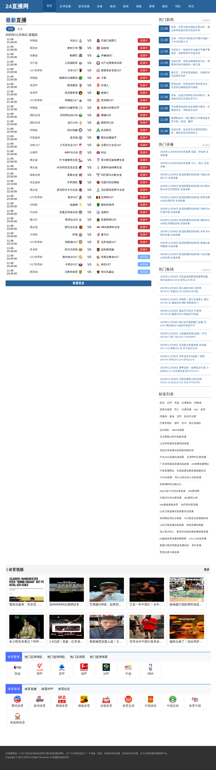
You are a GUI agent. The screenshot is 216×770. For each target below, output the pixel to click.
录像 (100, 6)
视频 (139, 6)
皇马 (184, 423)
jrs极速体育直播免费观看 (173, 538)
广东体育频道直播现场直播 (174, 464)
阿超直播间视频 (194, 525)
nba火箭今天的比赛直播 (173, 491)
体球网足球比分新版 (171, 518)
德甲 (176, 423)
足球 (169, 402)
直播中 (144, 40)
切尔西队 (164, 430)
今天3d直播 (166, 477)
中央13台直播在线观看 (172, 457)
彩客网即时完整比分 (171, 484)
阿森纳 (163, 416)
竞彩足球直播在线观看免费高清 (177, 450)
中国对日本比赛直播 (171, 497)
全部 (10, 28)
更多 (20, 28)
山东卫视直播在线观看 (172, 525)
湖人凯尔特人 (167, 531)
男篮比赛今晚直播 (169, 552)
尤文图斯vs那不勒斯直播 (173, 436)
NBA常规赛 (178, 430)
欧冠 (162, 402)
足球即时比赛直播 (196, 457)
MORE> (206, 20)
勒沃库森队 (195, 423)
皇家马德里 (166, 409)
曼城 (171, 416)
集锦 (113, 6)
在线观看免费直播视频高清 (191, 470)
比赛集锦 (186, 402)
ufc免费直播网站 (200, 464)
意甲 (179, 416)
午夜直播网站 (167, 470)
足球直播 (65, 6)
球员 (191, 6)
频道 (165, 6)
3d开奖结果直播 (189, 504)
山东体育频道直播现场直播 (174, 443)
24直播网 (17, 6)
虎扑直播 (196, 545)
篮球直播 (83, 6)
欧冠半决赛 (190, 416)
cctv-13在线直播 (197, 538)
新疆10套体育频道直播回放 (174, 545)
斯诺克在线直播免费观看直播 (192, 531)
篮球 (203, 409)
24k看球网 (193, 491)
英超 (176, 402)
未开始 (144, 256)
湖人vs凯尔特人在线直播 (188, 477)
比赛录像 (186, 409)
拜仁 (176, 409)
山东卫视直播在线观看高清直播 (177, 511)
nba (196, 409)
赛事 (152, 6)
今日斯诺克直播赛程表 (196, 518)
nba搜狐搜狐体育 (169, 504)
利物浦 (197, 402)
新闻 (126, 6)
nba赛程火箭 (191, 497)
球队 (178, 6)
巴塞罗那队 (166, 423)
